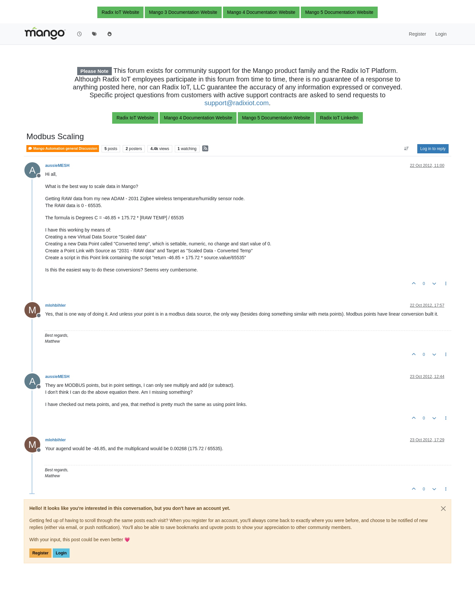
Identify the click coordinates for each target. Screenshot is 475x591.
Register (40, 553)
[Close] (443, 508)
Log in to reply (433, 148)
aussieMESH (57, 165)
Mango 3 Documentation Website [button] (183, 12)
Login (61, 553)
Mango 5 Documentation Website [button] (339, 12)
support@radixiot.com (237, 103)
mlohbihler (55, 305)
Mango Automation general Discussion (62, 148)
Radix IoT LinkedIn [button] (339, 117)
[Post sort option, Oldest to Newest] (406, 148)
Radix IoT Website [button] (120, 12)
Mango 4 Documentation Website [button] (261, 12)
